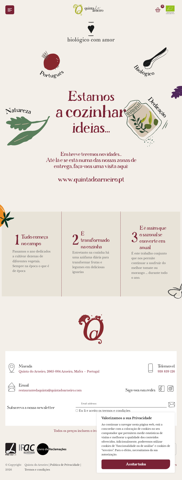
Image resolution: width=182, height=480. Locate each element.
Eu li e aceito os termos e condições (104, 410)
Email (24, 385)
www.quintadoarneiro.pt (91, 179)
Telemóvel (166, 366)
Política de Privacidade (65, 464)
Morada (25, 366)
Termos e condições (37, 469)
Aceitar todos (136, 464)
